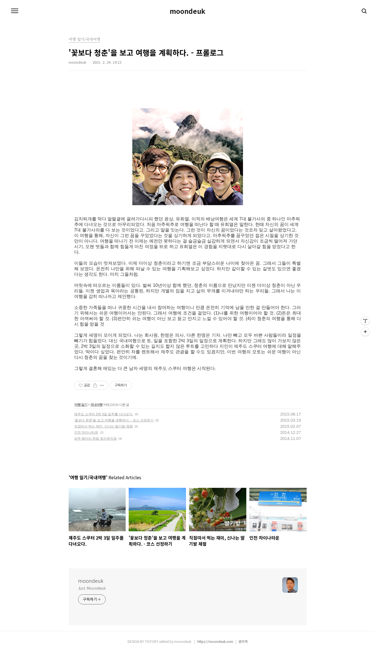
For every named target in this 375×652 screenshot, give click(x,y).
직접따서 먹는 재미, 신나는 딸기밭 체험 (103, 426)
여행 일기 (80, 405)
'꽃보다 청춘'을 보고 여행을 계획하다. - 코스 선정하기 (114, 420)
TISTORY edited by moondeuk (168, 641)
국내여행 (96, 405)
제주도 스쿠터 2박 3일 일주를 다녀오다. (103, 414)
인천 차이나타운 (86, 432)
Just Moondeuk (92, 588)
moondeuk (187, 11)
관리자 (243, 641)
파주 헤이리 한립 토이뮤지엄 (95, 438)
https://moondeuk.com (215, 641)
